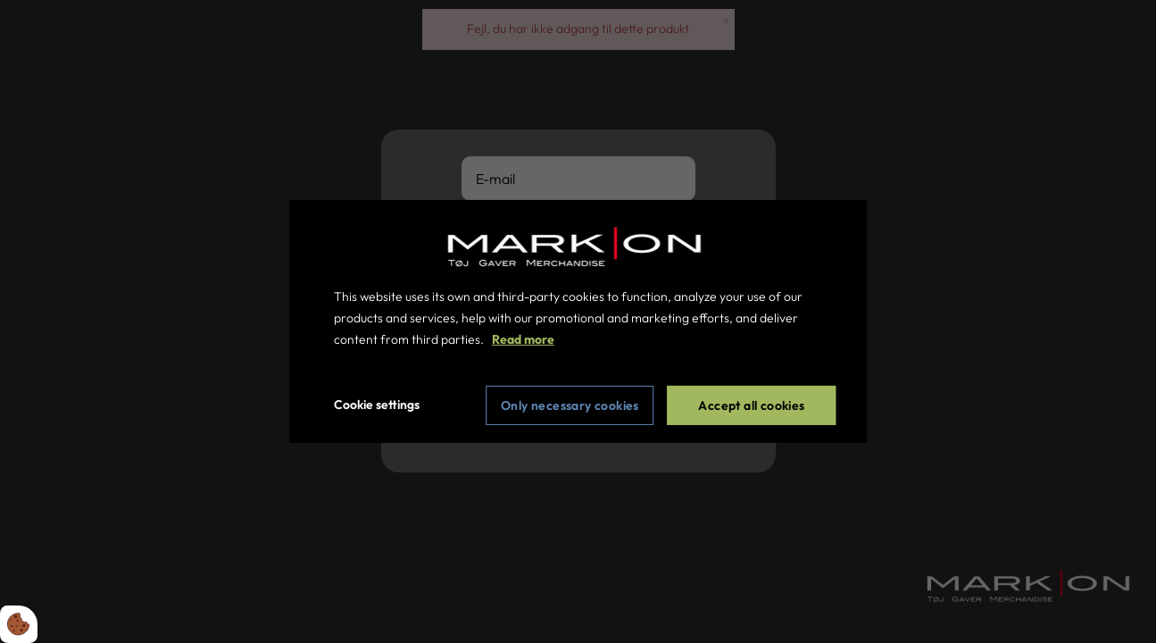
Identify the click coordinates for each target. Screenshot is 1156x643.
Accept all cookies (751, 405)
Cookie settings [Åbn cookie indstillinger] (377, 405)
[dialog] (578, 321)
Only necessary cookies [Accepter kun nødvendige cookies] (570, 405)
